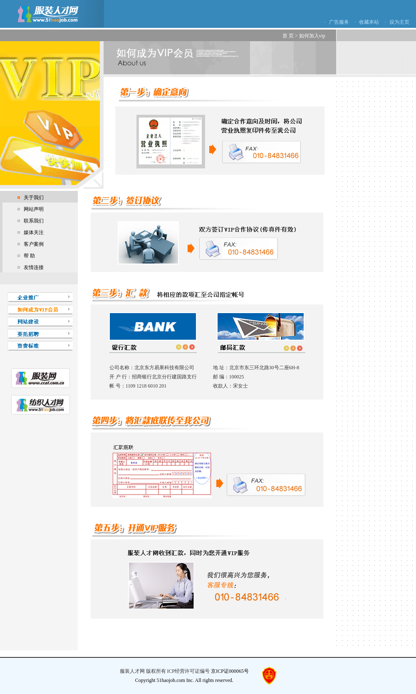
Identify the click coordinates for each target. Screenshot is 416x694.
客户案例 (34, 244)
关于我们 (34, 197)
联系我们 (34, 221)
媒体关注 (34, 232)
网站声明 (34, 209)
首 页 (288, 36)
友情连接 (34, 267)
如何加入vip (312, 36)
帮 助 (29, 256)
